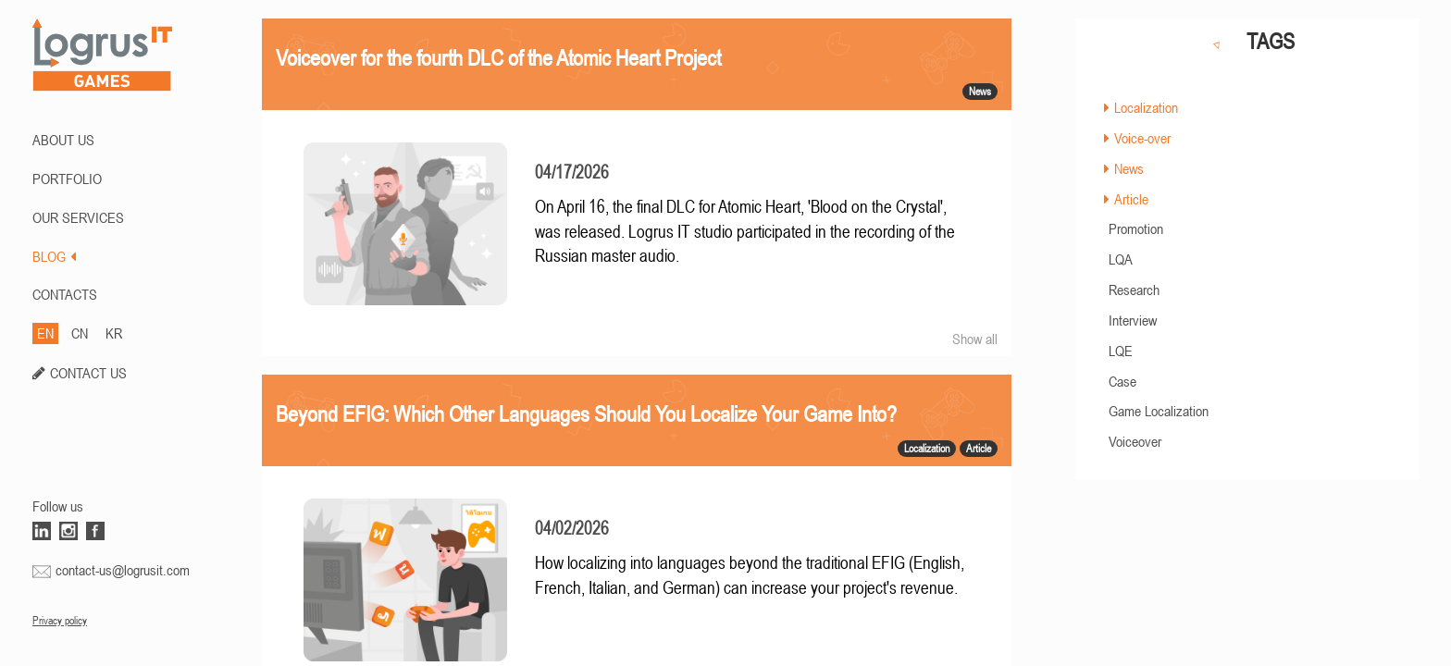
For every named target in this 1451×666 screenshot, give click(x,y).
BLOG (54, 256)
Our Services (78, 217)
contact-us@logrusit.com (123, 569)
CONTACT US (88, 372)
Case (1122, 381)
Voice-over (1142, 138)
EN (45, 333)
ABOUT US (63, 139)
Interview (1133, 320)
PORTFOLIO (67, 178)
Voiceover (1135, 441)
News (1129, 168)
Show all (975, 338)
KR (113, 333)
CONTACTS (64, 294)
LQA (1121, 259)
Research (1134, 289)
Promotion (1136, 228)
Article (1131, 199)
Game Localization (1159, 410)
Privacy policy (59, 620)
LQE (1121, 350)
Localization (1146, 107)
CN (79, 333)
